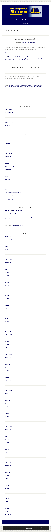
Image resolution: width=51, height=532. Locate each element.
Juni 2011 (7, 511)
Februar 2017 (8, 328)
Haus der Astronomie (9, 170)
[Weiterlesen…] (8, 56)
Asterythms (7, 150)
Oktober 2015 (8, 361)
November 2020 (8, 263)
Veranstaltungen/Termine (33, 87)
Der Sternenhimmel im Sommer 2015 (23, 225)
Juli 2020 (7, 272)
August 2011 (7, 505)
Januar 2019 (7, 299)
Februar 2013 (8, 456)
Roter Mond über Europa (17, 228)
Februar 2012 (8, 488)
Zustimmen (29, 528)
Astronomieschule (16, 88)
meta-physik (7, 183)
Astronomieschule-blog (25, 13)
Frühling (24, 61)
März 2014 (7, 420)
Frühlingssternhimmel (30, 61)
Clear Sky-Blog (8, 160)
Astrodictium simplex (9, 153)
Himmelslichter (8, 173)
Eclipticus (7, 166)
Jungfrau (41, 61)
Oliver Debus (7, 214)
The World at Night (9, 202)
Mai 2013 (7, 446)
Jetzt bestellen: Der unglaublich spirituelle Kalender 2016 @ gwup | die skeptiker (22, 220)
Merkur (13, 63)
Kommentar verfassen (31, 45)
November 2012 (8, 466)
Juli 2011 (7, 508)
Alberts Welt (7, 147)
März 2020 (7, 279)
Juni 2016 (7, 344)
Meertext (6, 179)
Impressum (33, 525)
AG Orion (7, 140)
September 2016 (8, 338)
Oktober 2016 (8, 335)
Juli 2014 (7, 407)
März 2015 (7, 380)
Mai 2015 (7, 374)
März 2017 (7, 325)
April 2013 (7, 449)
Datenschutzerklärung (27, 525)
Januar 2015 (7, 387)
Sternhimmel (23, 63)
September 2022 (8, 246)
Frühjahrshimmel (19, 61)
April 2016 (7, 351)
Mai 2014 (7, 413)
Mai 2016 (7, 348)
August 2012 (7, 475)
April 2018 (7, 305)
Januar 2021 (7, 259)
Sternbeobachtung (8, 91)
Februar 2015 (8, 384)
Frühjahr (14, 61)
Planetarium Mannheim (10, 186)
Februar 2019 (8, 295)
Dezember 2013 (8, 426)
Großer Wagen (36, 61)
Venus (27, 63)
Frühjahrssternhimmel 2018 (26, 42)
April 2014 (7, 416)
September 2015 (8, 364)
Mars (10, 63)
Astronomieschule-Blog (10, 126)
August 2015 (7, 367)
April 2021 (7, 249)
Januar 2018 (7, 315)
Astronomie (11, 88)
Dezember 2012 (8, 462)
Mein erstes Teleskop (17, 214)
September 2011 (8, 502)
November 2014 (8, 394)
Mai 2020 (7, 276)
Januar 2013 (7, 459)
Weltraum (25, 91)
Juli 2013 (7, 439)
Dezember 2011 (8, 495)
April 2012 (7, 482)
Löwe (8, 63)
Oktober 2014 (8, 397)
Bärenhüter (11, 61)
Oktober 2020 (8, 266)
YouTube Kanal (8, 129)
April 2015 (7, 377)
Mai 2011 (7, 515)
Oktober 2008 (8, 518)
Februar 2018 (8, 312)
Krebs (6, 63)
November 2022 (8, 243)
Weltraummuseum (9, 116)
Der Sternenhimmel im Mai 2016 (26, 71)
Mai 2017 (7, 322)
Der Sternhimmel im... (17, 60)
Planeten (16, 63)
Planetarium (27, 87)
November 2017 (8, 318)
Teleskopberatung (8, 122)
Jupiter (44, 61)
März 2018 (7, 308)
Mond (27, 90)
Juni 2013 (7, 443)
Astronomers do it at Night (10, 156)
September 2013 (8, 436)
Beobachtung (10, 60)
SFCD (6, 193)
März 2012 (7, 485)
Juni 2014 (7, 410)
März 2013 (7, 452)
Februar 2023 (8, 240)
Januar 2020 (7, 286)
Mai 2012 (7, 479)
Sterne (17, 91)
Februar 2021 (8, 256)
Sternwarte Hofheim (9, 199)
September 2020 (8, 269)
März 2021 (7, 253)
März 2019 (7, 292)
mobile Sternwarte (9, 119)
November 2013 (8, 430)
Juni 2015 (7, 371)
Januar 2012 (7, 492)
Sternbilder (13, 91)
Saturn (19, 63)
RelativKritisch (8, 189)
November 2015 (8, 358)
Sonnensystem (39, 90)
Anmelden (38, 525)
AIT (5, 143)
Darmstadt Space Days (10, 163)
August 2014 (7, 403)
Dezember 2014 (8, 390)
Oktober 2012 (8, 469)
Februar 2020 (8, 282)
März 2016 (7, 354)
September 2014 (8, 400)
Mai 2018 (7, 302)
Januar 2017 (7, 331)
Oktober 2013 (8, 433)
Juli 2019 (7, 289)
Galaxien (40, 88)
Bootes (26, 88)
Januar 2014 (7, 423)
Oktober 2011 (8, 498)
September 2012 (8, 472)
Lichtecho (7, 176)
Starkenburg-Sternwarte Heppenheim (13, 196)
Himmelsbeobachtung (25, 60)
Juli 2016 (7, 341)
